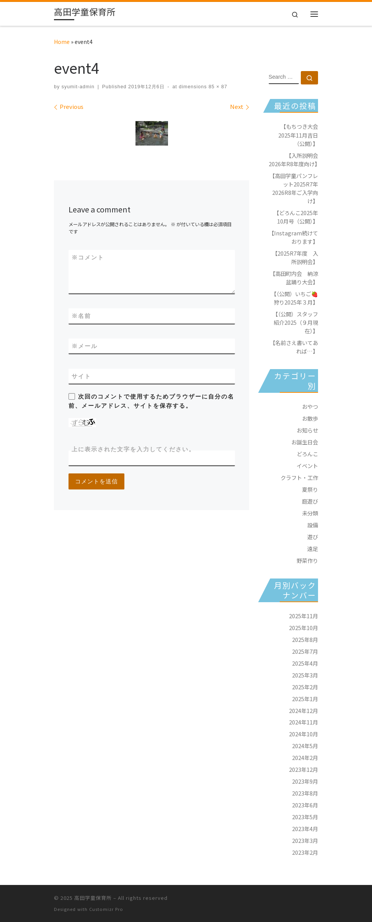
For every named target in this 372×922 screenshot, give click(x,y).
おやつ (310, 406)
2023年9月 (305, 781)
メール (85, 346)
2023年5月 (305, 817)
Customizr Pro (106, 909)
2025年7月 (305, 651)
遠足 (312, 548)
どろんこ (307, 454)
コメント (88, 257)
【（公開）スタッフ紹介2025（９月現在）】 (295, 322)
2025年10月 (303, 628)
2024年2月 (305, 757)
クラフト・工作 (299, 477)
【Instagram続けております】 (293, 237)
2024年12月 (303, 710)
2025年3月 (305, 675)
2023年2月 (305, 852)
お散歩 (310, 418)
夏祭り (310, 489)
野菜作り (307, 560)
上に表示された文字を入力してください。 (133, 449)
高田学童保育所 (93, 897)
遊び (312, 537)
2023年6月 (305, 805)
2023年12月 (303, 769)
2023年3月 (305, 840)
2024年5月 (305, 746)
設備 (312, 525)
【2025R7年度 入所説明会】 (295, 257)
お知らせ (307, 430)
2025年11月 (303, 616)
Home (62, 41)
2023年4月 (305, 829)
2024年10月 (303, 734)
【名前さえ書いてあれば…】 (294, 347)
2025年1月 (305, 699)
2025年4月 (305, 663)
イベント (307, 466)
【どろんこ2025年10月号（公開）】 (296, 217)
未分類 (310, 513)
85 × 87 (217, 86)
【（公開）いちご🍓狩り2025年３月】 (294, 298)
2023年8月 (305, 793)
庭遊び (310, 501)
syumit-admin (78, 86)
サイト (81, 376)
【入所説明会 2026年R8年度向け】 (293, 159)
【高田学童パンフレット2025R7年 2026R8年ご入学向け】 (293, 188)
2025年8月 (305, 639)
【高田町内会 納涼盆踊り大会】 (294, 277)
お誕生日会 (304, 442)
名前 (81, 315)
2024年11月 (303, 722)
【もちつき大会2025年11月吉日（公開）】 (298, 134)
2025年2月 (305, 687)
